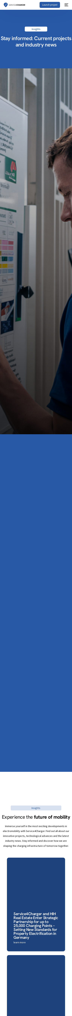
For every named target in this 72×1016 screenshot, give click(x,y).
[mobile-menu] (66, 5)
